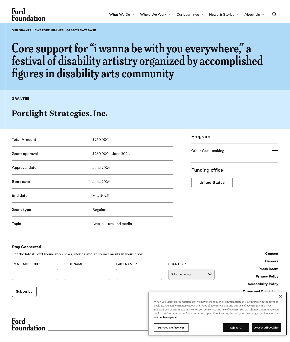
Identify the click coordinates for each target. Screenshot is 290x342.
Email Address (26, 264)
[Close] (280, 296)
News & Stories (224, 14)
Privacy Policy (267, 276)
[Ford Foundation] (28, 14)
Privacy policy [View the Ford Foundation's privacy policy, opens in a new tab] (169, 317)
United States (212, 182)
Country (177, 264)
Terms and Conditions (260, 291)
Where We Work (155, 14)
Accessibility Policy (262, 284)
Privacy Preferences (171, 327)
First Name (75, 264)
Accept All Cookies (266, 327)
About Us (254, 14)
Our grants (22, 30)
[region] (217, 314)
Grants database (81, 30)
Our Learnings (189, 14)
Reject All (236, 327)
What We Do (121, 14)
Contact (271, 253)
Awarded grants (49, 30)
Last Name (126, 264)
